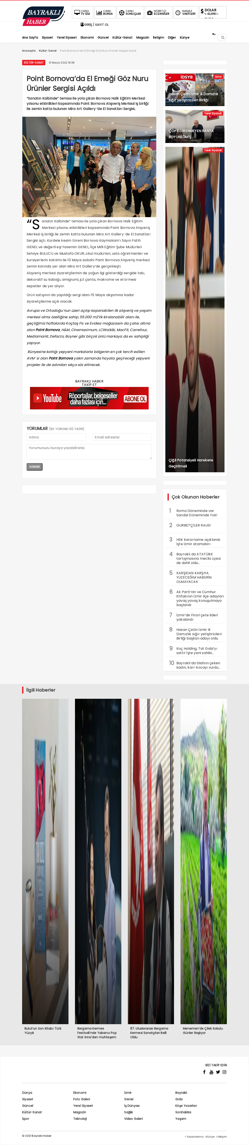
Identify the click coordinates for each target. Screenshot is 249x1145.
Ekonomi (79, 1093)
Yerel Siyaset (212, 113)
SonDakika (183, 1112)
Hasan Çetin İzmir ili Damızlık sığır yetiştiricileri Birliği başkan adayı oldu (195, 633)
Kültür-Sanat (34, 62)
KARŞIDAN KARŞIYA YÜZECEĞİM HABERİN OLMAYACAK (190, 576)
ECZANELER (157, 12)
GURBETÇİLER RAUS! (190, 525)
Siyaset (27, 1099)
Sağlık (128, 1112)
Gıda (178, 1099)
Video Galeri (133, 1119)
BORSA (104, 12)
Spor (25, 1119)
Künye (210, 1136)
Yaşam (180, 1119)
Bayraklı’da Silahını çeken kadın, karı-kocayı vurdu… (194, 664)
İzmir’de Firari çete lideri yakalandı (193, 617)
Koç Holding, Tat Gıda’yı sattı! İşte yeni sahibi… (193, 650)
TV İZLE (81, 12)
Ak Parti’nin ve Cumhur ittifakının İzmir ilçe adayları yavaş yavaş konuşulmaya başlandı (196, 597)
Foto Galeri (81, 1099)
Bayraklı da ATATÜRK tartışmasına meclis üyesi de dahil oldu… (195, 558)
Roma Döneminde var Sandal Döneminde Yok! (193, 512)
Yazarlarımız (195, 1136)
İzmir (218, 77)
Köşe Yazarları (186, 1106)
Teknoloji (80, 1119)
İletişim (222, 1136)
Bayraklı (181, 1093)
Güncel (27, 1106)
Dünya (27, 1093)
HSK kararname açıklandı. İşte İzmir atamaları (195, 541)
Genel (128, 1099)
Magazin (79, 1112)
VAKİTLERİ (185, 12)
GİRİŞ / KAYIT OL (94, 25)
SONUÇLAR (129, 12)
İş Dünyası (132, 1106)
